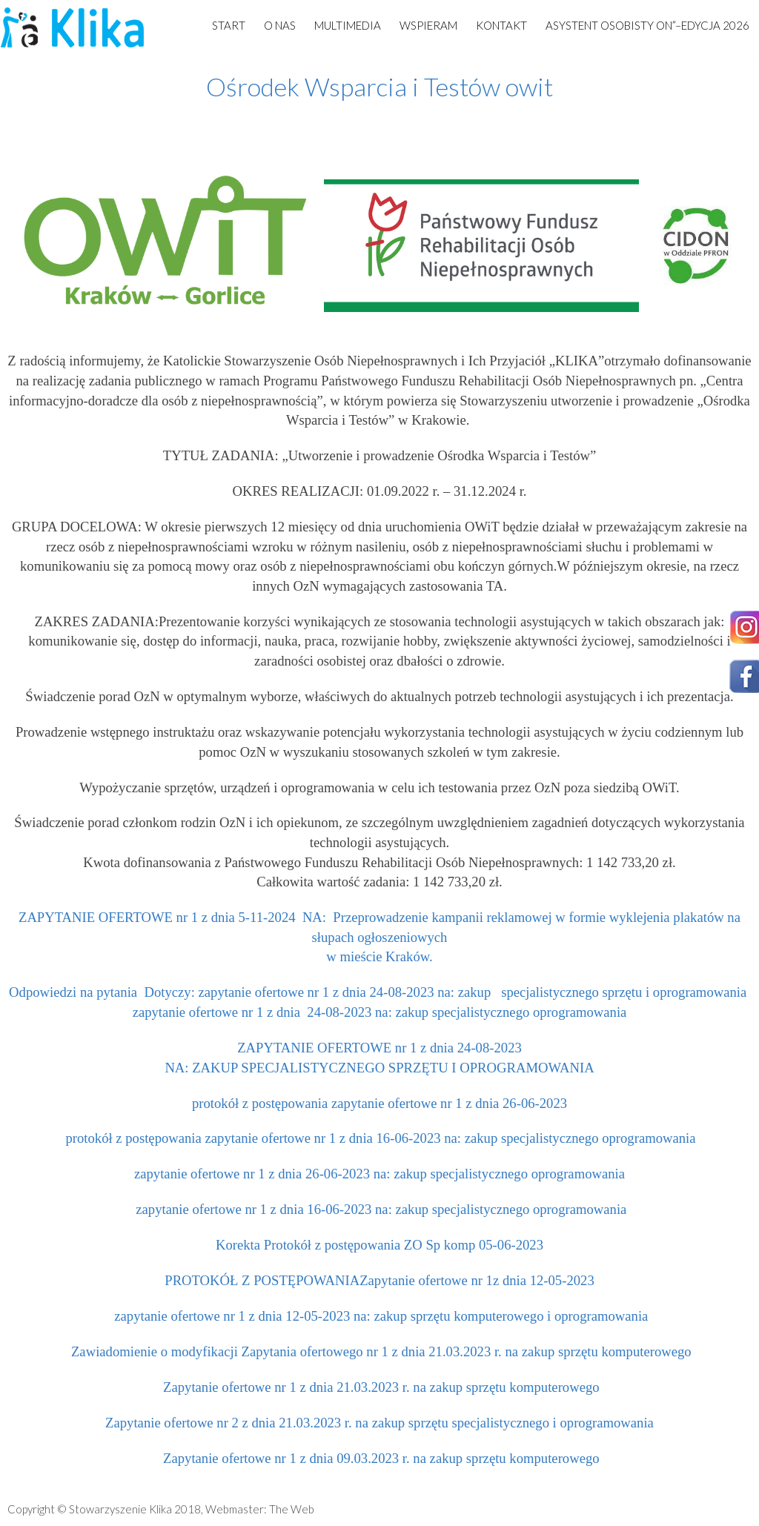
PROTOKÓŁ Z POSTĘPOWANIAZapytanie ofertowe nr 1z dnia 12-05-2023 (379, 1280)
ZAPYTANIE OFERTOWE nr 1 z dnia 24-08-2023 (379, 1047)
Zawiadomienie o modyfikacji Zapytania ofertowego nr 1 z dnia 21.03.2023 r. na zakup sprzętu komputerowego (379, 1351)
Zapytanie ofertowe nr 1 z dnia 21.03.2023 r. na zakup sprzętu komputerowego (379, 1387)
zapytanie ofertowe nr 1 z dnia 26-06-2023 (252, 1173)
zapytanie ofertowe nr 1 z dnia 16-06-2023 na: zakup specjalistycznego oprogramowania (380, 1209)
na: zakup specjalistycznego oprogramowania (499, 1173)
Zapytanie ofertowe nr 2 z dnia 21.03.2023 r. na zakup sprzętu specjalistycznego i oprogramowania (379, 1422)
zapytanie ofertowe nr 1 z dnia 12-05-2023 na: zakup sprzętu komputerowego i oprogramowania (380, 1316)
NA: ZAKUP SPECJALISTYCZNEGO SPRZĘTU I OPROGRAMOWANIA (379, 1067)
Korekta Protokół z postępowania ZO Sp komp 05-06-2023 (379, 1245)
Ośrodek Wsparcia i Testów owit (379, 86)
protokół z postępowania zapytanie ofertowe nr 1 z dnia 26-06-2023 (379, 1103)
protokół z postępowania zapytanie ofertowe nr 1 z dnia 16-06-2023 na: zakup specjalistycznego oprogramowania (380, 1138)
